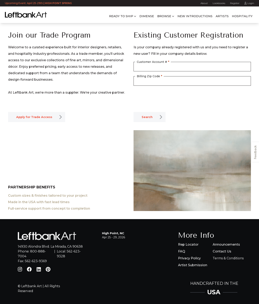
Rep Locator (188, 244)
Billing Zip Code (149, 76)
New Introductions (194, 16)
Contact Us (222, 251)
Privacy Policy (189, 258)
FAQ (181, 251)
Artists (222, 16)
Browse (164, 16)
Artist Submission (192, 265)
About (204, 3)
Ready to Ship (121, 16)
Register (235, 3)
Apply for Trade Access (34, 117)
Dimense (146, 16)
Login (249, 3)
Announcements (226, 244)
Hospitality (242, 16)
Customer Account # (153, 62)
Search (147, 117)
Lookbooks (219, 3)
